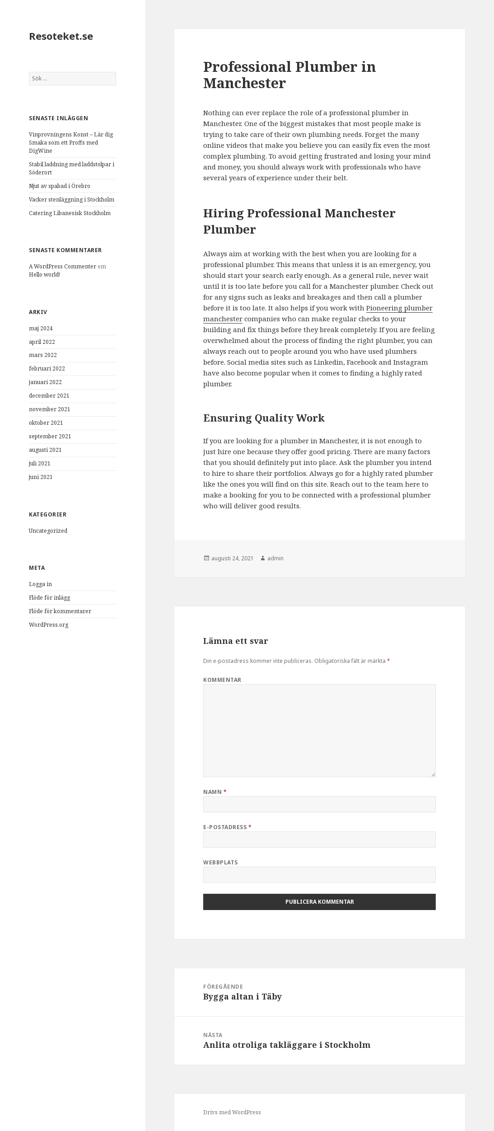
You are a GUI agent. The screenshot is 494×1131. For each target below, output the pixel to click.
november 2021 (49, 409)
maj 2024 (41, 328)
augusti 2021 (45, 450)
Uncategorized (48, 531)
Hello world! (44, 274)
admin (275, 558)
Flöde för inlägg (49, 597)
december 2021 (49, 395)
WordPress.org (48, 625)
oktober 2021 (46, 423)
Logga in (40, 584)
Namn (215, 792)
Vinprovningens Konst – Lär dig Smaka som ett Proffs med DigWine (71, 143)
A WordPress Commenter (62, 266)
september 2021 (50, 436)
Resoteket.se (61, 35)
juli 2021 (40, 463)
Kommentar (222, 680)
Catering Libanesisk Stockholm (70, 213)
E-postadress (227, 827)
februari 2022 (47, 368)
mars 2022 (43, 355)
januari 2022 (45, 382)
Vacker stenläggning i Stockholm (71, 199)
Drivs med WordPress (232, 1112)
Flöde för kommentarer (60, 611)
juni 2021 (41, 477)
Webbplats (220, 862)
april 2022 (42, 342)
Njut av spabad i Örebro (59, 186)
